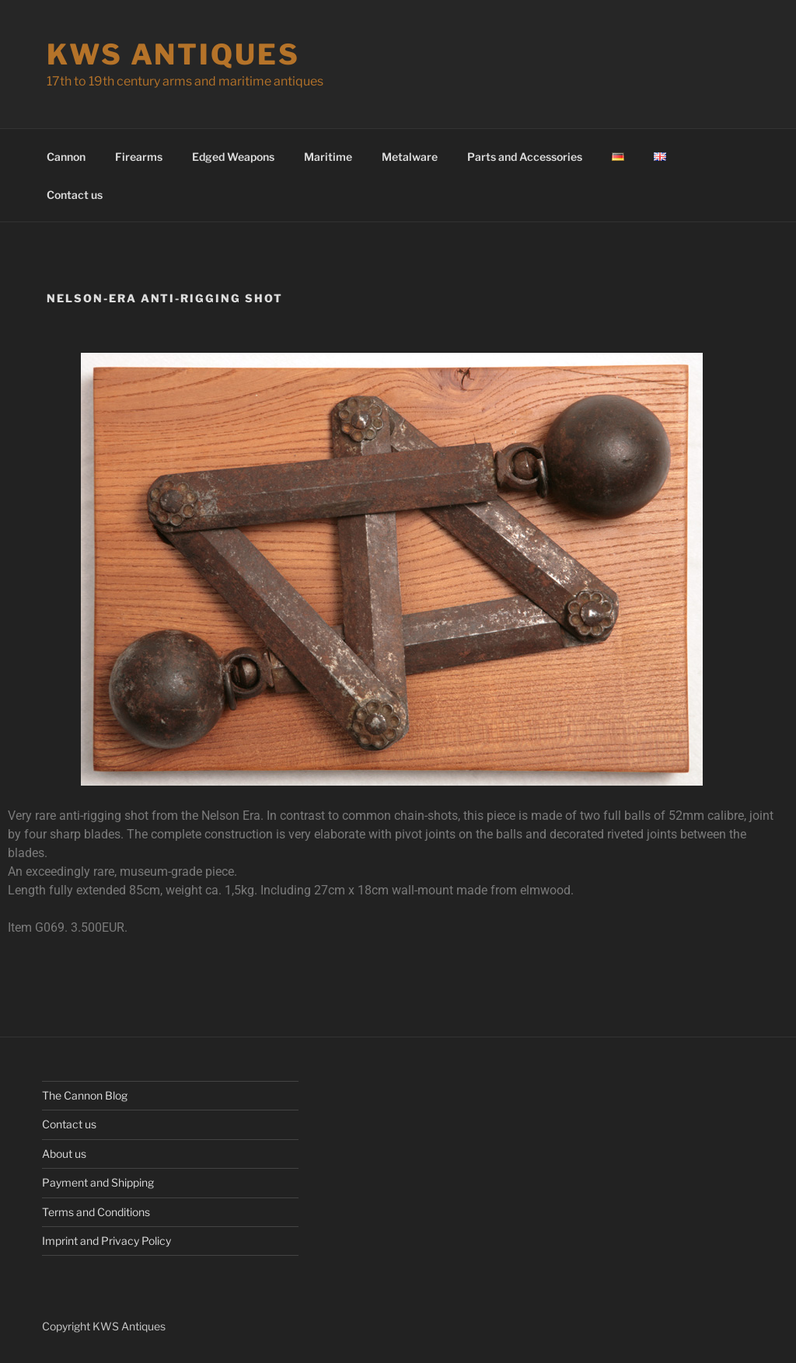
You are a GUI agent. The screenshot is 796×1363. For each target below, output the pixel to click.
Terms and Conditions (96, 1211)
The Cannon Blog (84, 1095)
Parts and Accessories (524, 156)
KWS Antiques (173, 54)
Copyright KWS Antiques (104, 1326)
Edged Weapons (233, 156)
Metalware (410, 156)
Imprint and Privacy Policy (106, 1240)
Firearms (138, 156)
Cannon (66, 156)
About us (64, 1153)
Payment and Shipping (98, 1182)
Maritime (328, 156)
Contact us (75, 194)
